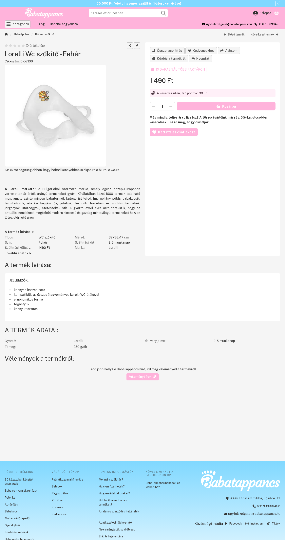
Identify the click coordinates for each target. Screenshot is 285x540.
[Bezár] (277, 3)
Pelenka (10, 497)
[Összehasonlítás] (167, 50)
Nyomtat (200, 58)
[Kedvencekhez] (201, 50)
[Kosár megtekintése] (276, 13)
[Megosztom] (130, 45)
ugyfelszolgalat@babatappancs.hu (229, 24)
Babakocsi (11, 511)
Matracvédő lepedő (17, 518)
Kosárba (226, 106)
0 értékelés (36, 46)
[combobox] (128, 13)
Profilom (57, 500)
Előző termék (234, 34)
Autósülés (11, 504)
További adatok (18, 253)
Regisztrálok (60, 493)
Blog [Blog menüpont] (41, 24)
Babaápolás (21, 34)
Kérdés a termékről (169, 58)
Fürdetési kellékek (17, 532)
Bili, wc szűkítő (44, 34)
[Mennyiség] (162, 106)
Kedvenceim (59, 514)
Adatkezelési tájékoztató (115, 522)
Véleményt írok (142, 377)
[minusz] (153, 106)
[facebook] (137, 45)
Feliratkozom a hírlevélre (67, 479)
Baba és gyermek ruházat (21, 490)
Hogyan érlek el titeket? (114, 493)
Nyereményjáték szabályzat (117, 529)
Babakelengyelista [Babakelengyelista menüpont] (64, 24)
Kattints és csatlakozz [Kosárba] (173, 132)
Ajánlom (228, 51)
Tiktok (273, 523)
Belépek (57, 486)
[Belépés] (262, 13)
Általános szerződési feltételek (119, 511)
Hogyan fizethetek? (112, 486)
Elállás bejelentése (111, 536)
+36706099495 (269, 24)
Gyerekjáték (13, 525)
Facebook (233, 523)
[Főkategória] (6, 34)
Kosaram (57, 507)
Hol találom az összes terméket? (113, 502)
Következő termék (264, 34)
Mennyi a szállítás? (111, 479)
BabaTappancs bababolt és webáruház (163, 485)
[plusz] (171, 106)
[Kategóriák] (17, 24)
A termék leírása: (19, 232)
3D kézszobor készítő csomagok (19, 481)
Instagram (254, 523)
